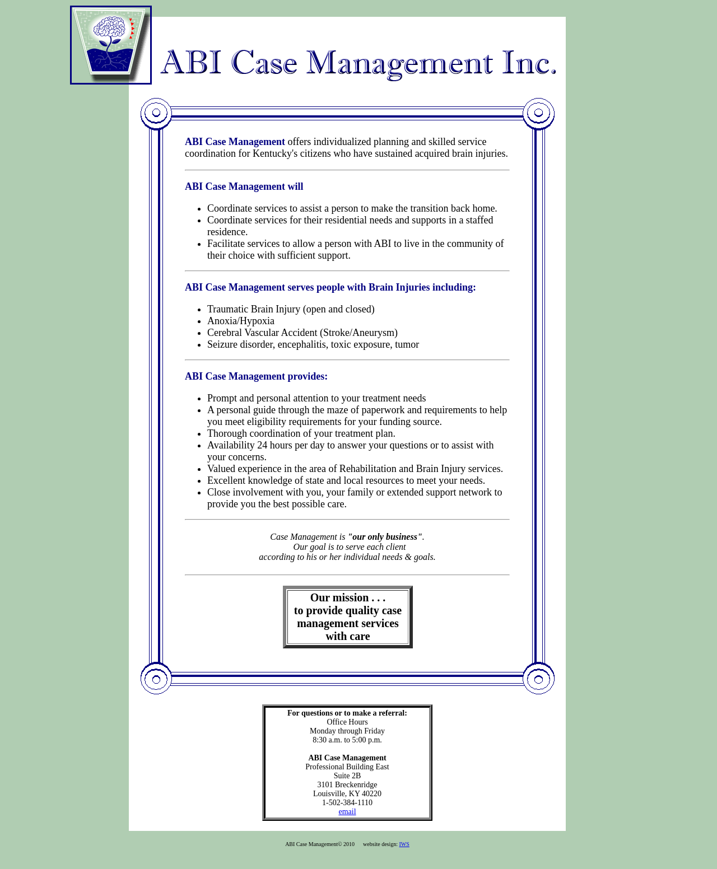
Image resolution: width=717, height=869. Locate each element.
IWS (404, 844)
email (347, 811)
